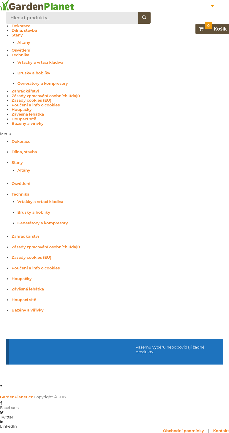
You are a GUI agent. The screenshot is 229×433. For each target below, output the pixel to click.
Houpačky (21, 109)
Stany (17, 35)
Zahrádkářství (25, 91)
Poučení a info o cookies (36, 105)
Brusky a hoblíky (34, 73)
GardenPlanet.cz (16, 396)
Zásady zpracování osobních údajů (46, 96)
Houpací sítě (24, 119)
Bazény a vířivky (27, 123)
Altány (24, 42)
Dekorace (21, 26)
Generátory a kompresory (43, 83)
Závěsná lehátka (28, 114)
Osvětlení (21, 50)
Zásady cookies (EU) (31, 100)
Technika (20, 55)
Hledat (147, 18)
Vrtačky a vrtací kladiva (41, 62)
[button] (114, 134)
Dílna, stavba (24, 30)
